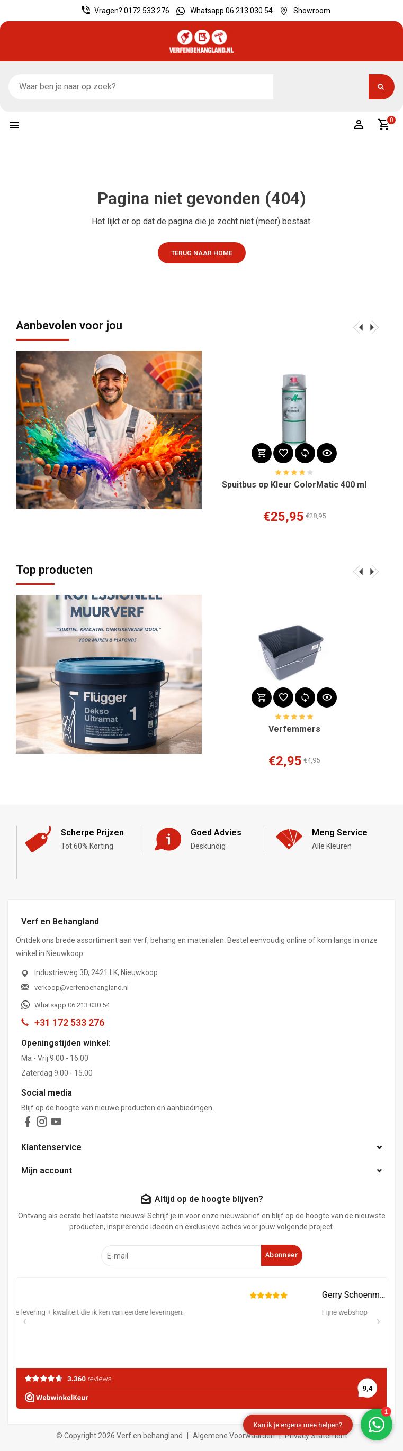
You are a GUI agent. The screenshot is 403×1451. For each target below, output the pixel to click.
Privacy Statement (316, 1435)
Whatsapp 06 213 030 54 (222, 10)
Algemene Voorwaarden (234, 1435)
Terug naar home (201, 253)
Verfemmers (294, 729)
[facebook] (27, 1124)
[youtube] (56, 1124)
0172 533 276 (146, 10)
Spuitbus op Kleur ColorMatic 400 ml (294, 485)
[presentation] (358, 327)
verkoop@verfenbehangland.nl (81, 987)
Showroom (302, 10)
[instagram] (41, 1124)
